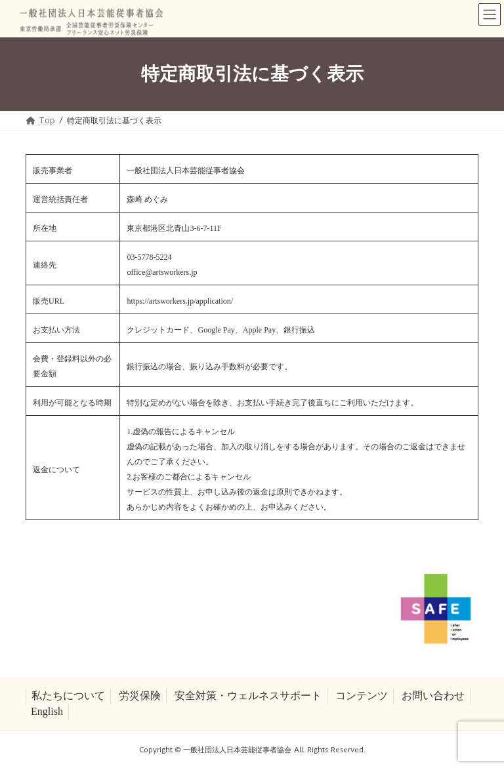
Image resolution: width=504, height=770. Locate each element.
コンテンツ (361, 695)
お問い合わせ (433, 695)
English (47, 711)
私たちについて (68, 695)
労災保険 (140, 695)
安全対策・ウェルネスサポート (248, 695)
